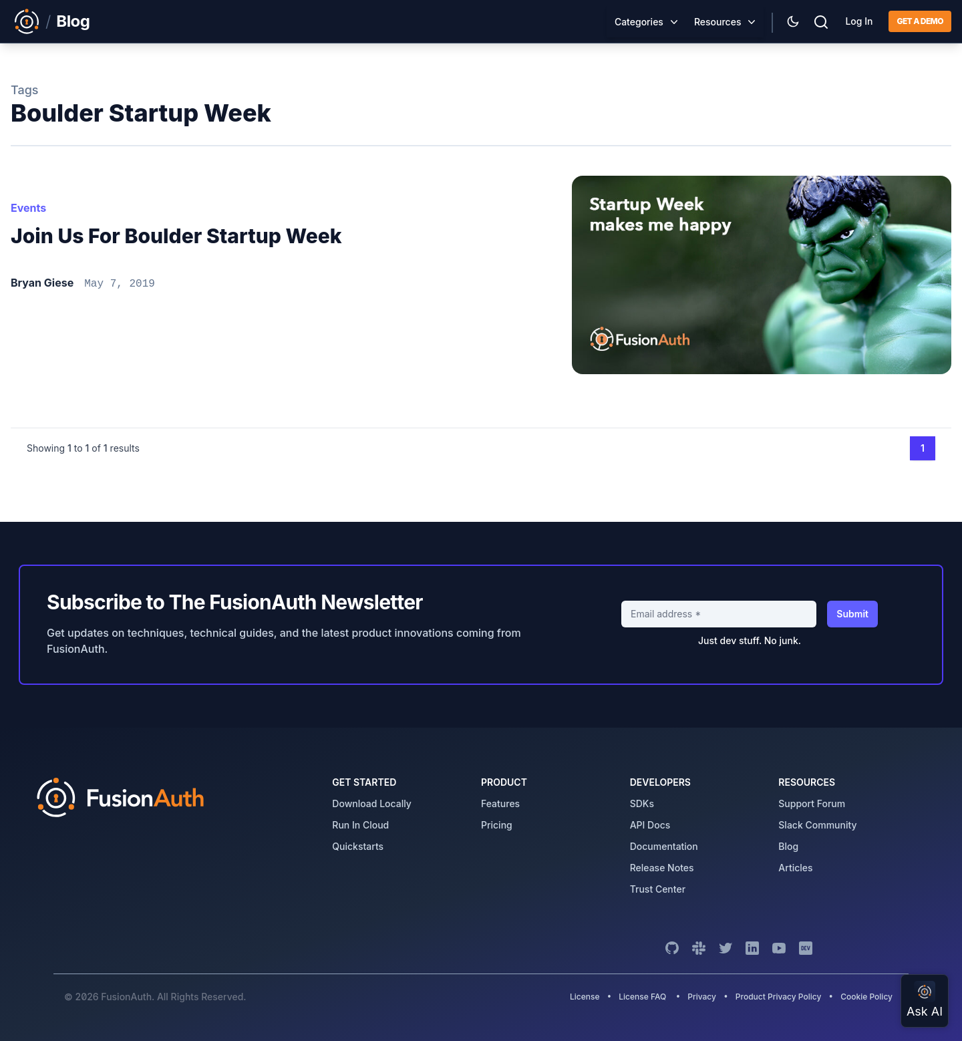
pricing (496, 825)
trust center (657, 889)
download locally (372, 803)
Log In (858, 21)
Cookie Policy (866, 997)
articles (795, 867)
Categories (639, 21)
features (500, 803)
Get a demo (920, 21)
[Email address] (718, 614)
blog (788, 846)
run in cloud (360, 825)
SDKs (642, 803)
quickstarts (357, 846)
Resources (718, 21)
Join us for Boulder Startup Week (176, 236)
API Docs (650, 825)
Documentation (664, 846)
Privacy (701, 997)
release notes (662, 867)
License (586, 997)
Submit (852, 613)
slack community (817, 825)
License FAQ (642, 997)
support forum (811, 803)
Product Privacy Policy (779, 997)
